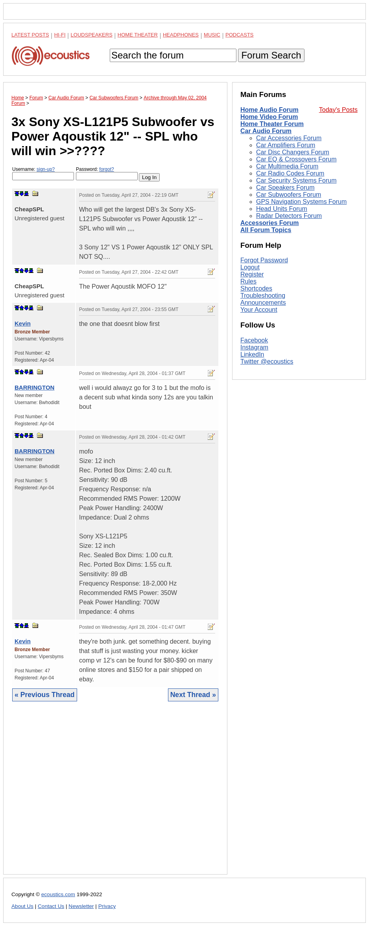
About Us (22, 906)
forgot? (106, 169)
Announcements (263, 302)
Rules (248, 281)
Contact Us (51, 906)
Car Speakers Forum (285, 187)
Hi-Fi (60, 35)
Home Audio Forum (269, 109)
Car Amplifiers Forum (285, 145)
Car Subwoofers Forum (288, 194)
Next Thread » (193, 695)
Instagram (254, 347)
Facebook (254, 340)
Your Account (258, 309)
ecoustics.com (58, 894)
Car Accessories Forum (288, 138)
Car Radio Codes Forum (290, 173)
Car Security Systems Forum (296, 180)
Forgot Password (264, 260)
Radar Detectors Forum (289, 215)
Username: (43, 173)
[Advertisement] (115, 793)
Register (252, 274)
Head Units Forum (281, 208)
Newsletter (81, 906)
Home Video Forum (269, 116)
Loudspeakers (92, 35)
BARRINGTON (34, 387)
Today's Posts (338, 109)
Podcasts (239, 35)
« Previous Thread (45, 695)
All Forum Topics (265, 230)
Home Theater (138, 35)
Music (212, 35)
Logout (250, 267)
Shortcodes (256, 288)
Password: (107, 173)
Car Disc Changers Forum (292, 152)
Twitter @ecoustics (266, 361)
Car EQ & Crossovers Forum (296, 159)
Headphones (181, 35)
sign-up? (46, 169)
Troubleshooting (262, 295)
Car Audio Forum (266, 131)
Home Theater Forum (272, 124)
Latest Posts (30, 35)
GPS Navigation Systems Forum (301, 201)
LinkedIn (252, 354)
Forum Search (271, 55)
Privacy (107, 906)
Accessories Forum (269, 223)
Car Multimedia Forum (287, 166)
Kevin (23, 323)
